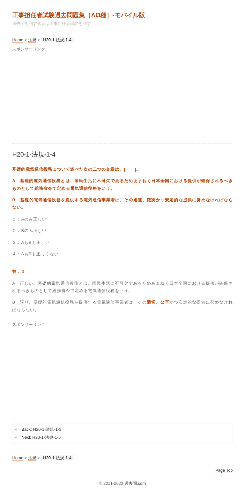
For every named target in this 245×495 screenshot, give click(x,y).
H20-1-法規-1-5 (46, 437)
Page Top (224, 470)
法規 (32, 39)
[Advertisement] (122, 98)
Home (17, 39)
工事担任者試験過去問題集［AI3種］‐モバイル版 (78, 15)
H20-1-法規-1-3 (47, 429)
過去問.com (135, 483)
